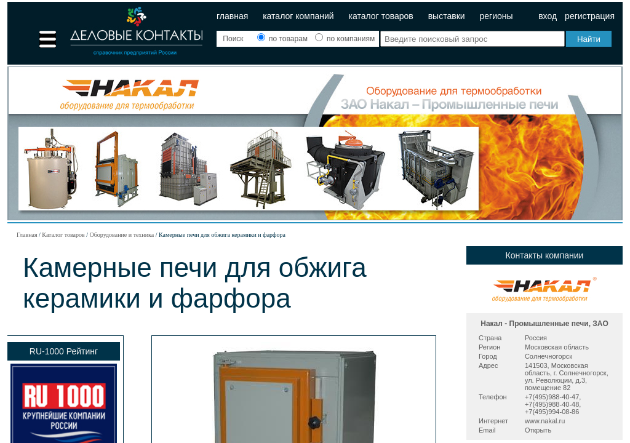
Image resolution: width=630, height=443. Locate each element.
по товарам (283, 38)
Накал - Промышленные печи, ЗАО (544, 323)
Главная (232, 16)
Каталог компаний (298, 16)
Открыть (538, 430)
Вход (547, 16)
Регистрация (590, 16)
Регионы (495, 16)
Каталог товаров (381, 16)
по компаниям (345, 38)
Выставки (446, 16)
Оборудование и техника (121, 234)
